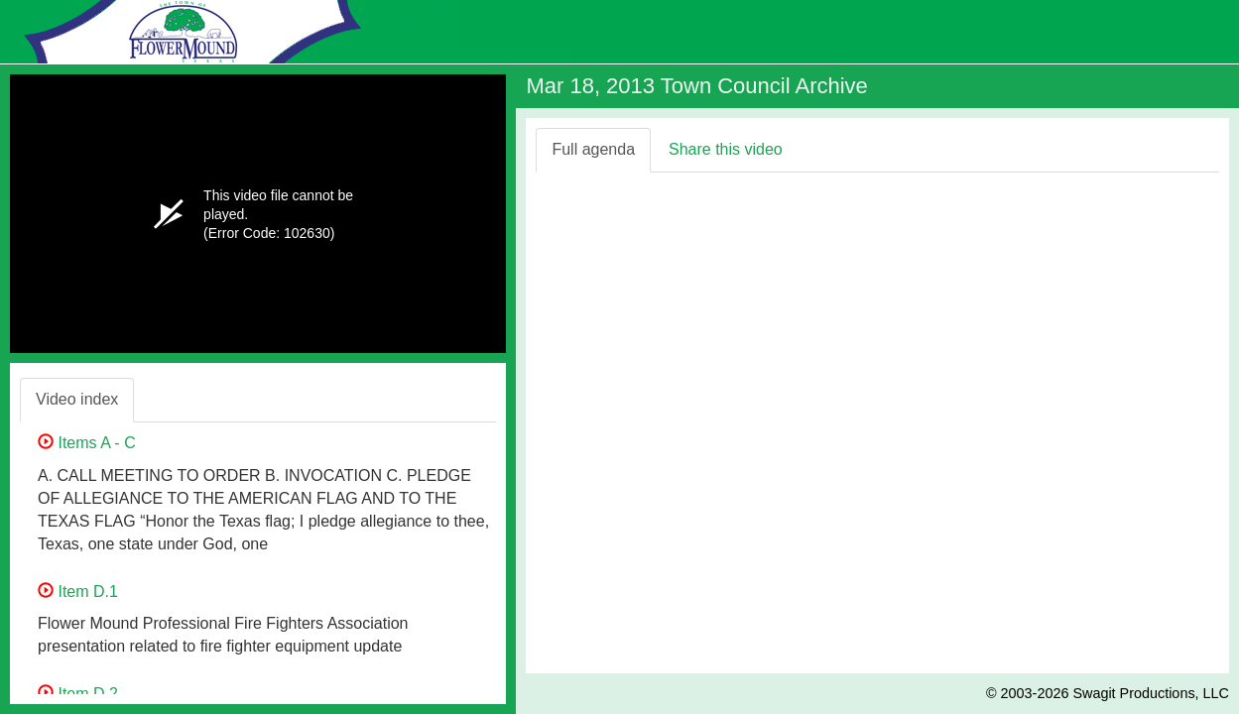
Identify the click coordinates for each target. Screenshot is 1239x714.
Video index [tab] (77, 399)
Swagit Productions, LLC (1150, 693)
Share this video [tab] (726, 149)
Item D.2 (78, 693)
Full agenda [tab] (593, 149)
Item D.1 (78, 591)
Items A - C (87, 442)
